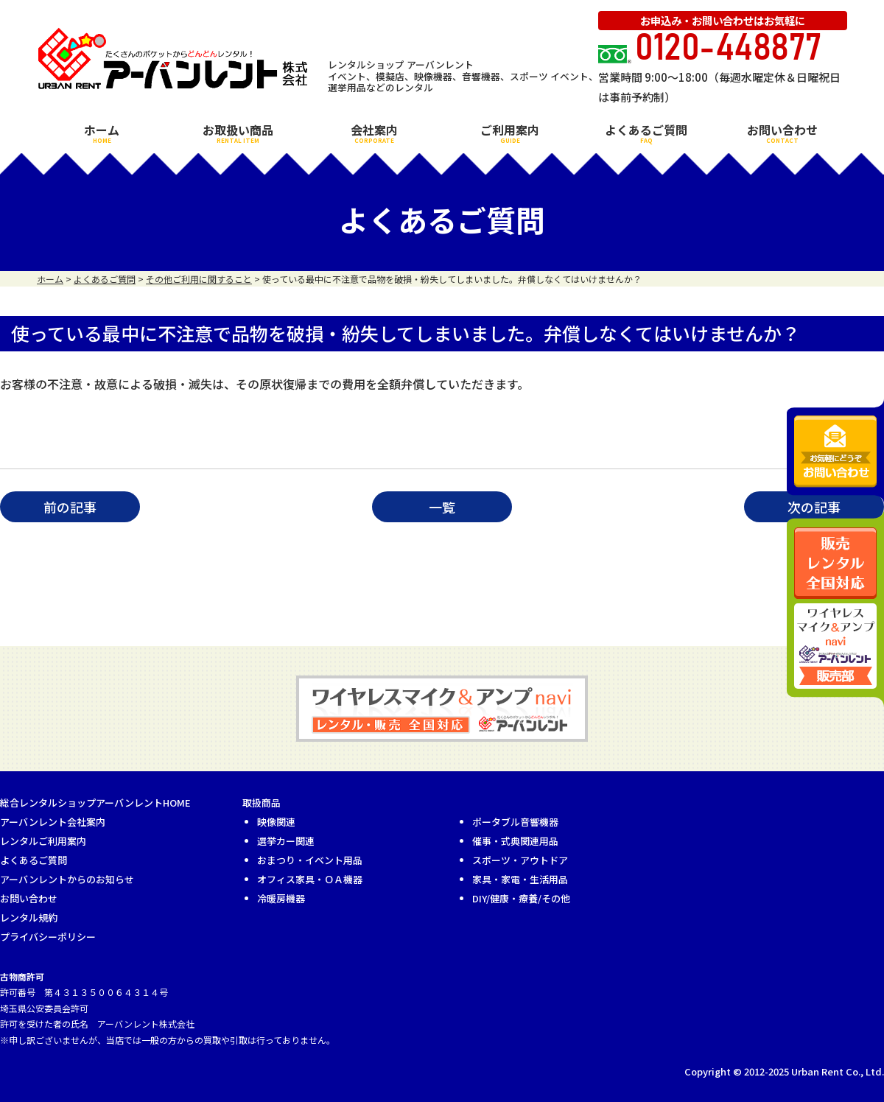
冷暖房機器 (281, 898)
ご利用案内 (509, 132)
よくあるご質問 (646, 132)
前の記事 (70, 506)
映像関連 (276, 822)
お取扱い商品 (237, 132)
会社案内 (374, 132)
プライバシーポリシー (48, 937)
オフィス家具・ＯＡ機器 (309, 879)
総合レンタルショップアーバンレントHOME (95, 803)
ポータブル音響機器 (515, 822)
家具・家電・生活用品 (520, 879)
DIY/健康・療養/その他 (521, 898)
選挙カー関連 (286, 841)
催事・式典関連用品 (515, 841)
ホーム (101, 132)
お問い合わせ (782, 132)
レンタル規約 (28, 917)
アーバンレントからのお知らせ (67, 879)
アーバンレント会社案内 (52, 822)
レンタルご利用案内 (43, 841)
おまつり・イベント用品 (309, 860)
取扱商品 (261, 803)
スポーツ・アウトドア (520, 860)
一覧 (442, 506)
